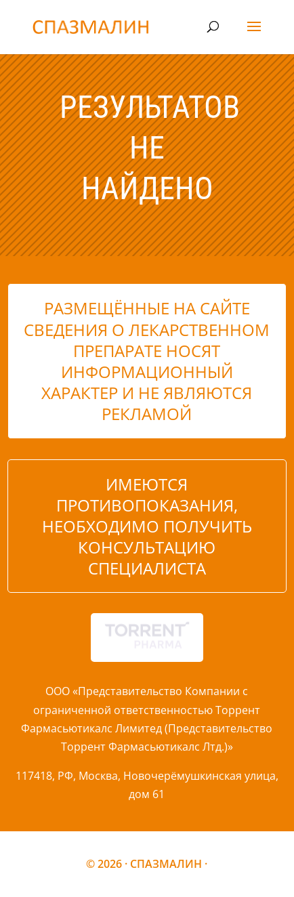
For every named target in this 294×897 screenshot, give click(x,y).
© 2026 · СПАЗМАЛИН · (146, 863)
